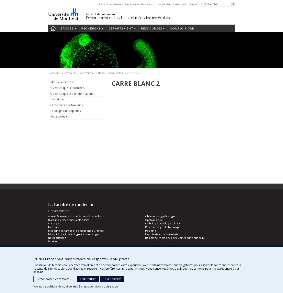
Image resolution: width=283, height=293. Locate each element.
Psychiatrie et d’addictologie (161, 234)
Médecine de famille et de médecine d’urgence (76, 230)
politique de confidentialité (63, 286)
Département (120, 28)
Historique (57, 99)
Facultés (118, 4)
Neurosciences (57, 238)
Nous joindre (182, 28)
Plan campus (147, 4)
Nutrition (53, 241)
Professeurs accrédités (109, 73)
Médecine (54, 227)
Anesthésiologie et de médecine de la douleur (75, 216)
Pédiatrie (150, 230)
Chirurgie (53, 223)
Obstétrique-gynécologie (160, 216)
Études (67, 28)
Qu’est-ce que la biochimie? (67, 88)
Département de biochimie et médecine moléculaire (128, 17)
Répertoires (105, 4)
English (194, 4)
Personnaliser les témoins (54, 279)
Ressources (151, 28)
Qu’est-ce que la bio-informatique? (72, 94)
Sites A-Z (160, 4)
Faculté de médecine (100, 14)
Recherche (91, 28)
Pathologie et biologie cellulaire (163, 223)
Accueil (53, 28)
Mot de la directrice (62, 82)
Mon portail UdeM (176, 4)
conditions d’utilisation (104, 286)
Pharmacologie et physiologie (162, 227)
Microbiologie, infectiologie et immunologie (73, 234)
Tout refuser (88, 279)
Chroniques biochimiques (66, 105)
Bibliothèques (131, 4)
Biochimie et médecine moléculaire (68, 220)
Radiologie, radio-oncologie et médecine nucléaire (175, 238)
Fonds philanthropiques (65, 111)
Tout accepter (112, 279)
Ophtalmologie (154, 220)
